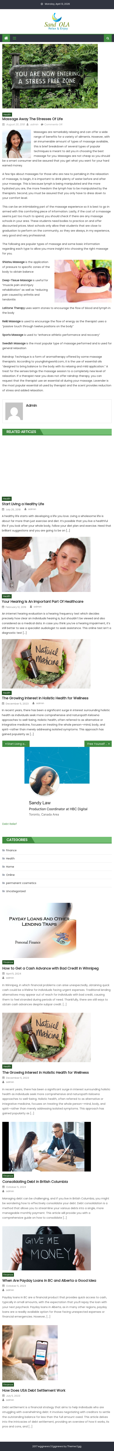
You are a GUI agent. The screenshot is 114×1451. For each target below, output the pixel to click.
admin (34, 124)
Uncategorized (16, 891)
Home (10, 867)
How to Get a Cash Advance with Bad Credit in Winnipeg (50, 968)
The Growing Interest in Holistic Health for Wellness (45, 698)
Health (7, 114)
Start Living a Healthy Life (23, 504)
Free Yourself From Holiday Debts (99, 744)
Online (10, 875)
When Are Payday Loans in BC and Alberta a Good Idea (49, 1280)
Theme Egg (74, 1446)
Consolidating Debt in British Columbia (35, 1181)
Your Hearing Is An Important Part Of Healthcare (42, 601)
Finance (11, 850)
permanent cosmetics (21, 883)
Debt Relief (9, 824)
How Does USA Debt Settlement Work (33, 1390)
